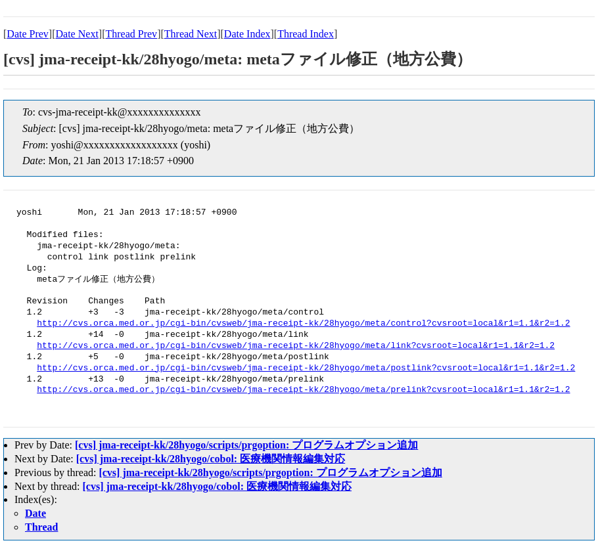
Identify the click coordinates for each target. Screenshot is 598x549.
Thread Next (190, 33)
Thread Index (305, 33)
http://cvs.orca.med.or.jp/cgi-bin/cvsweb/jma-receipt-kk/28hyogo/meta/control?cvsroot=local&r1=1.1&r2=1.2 (303, 324)
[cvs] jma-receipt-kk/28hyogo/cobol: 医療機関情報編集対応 (210, 458)
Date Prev (28, 33)
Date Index (247, 33)
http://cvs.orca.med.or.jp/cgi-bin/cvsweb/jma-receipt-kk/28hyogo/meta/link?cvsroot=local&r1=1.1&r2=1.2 (296, 346)
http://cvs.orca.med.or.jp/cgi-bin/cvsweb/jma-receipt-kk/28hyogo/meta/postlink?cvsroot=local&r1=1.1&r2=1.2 (306, 368)
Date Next (77, 33)
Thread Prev (131, 33)
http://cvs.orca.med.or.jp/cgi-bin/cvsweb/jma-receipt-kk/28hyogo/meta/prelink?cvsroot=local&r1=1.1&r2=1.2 (303, 390)
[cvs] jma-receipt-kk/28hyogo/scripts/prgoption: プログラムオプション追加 (246, 444)
